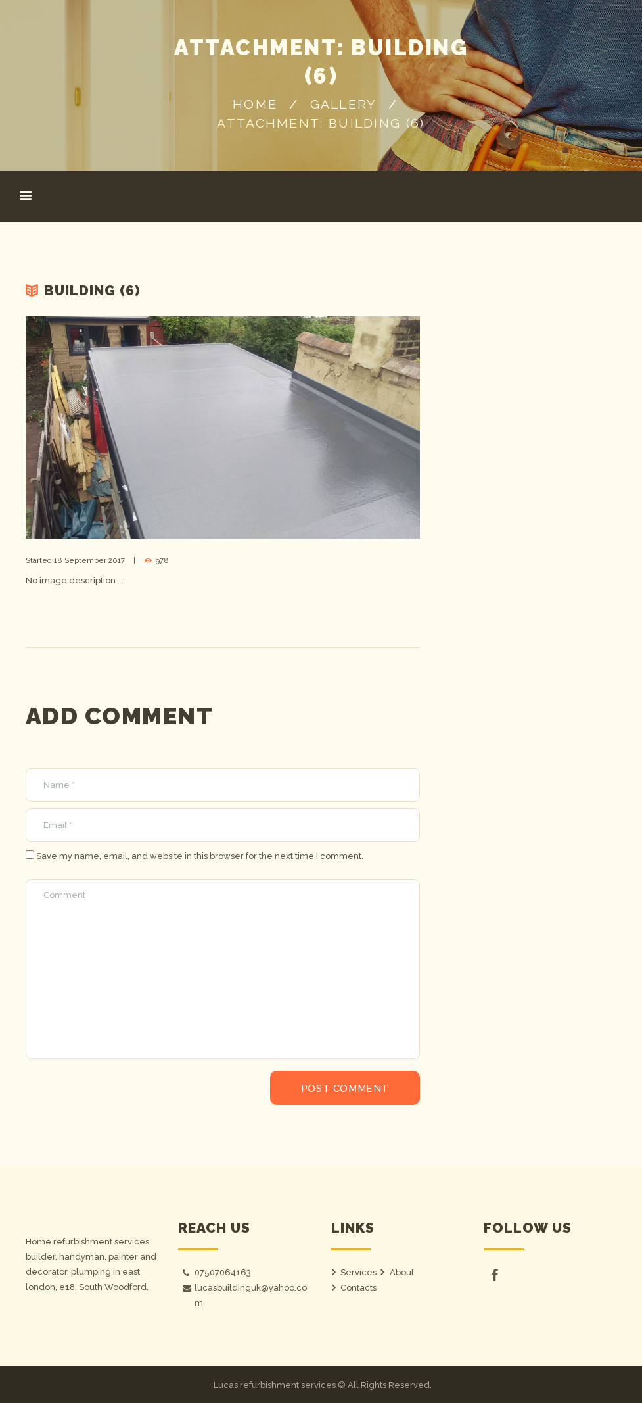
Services (358, 1272)
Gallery (343, 104)
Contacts (358, 1287)
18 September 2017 (89, 560)
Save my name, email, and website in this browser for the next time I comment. (199, 856)
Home (255, 104)
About (402, 1272)
